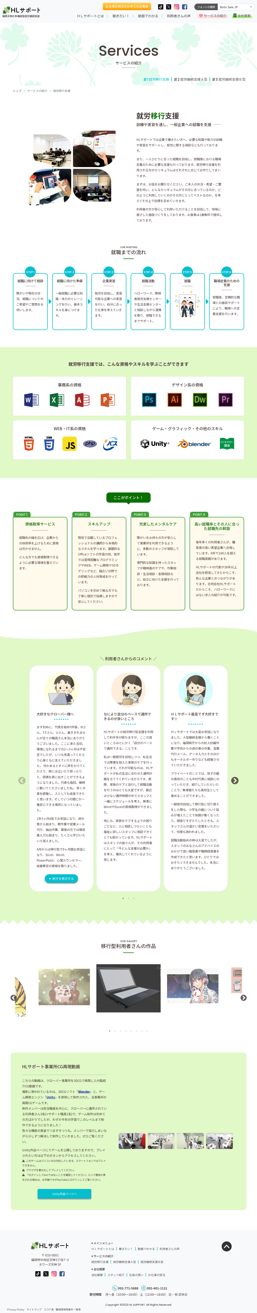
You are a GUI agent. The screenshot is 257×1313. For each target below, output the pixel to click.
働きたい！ (120, 16)
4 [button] (126, 1031)
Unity (50, 1097)
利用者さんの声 (179, 16)
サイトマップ (34, 1309)
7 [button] (142, 1031)
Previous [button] (19, 778)
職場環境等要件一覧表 (68, 1309)
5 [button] (131, 1031)
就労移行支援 (100, 1262)
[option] (61, 778)
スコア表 (49, 1309)
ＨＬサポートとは (90, 16)
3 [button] (134, 898)
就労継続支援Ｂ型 (231, 79)
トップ (17, 91)
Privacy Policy (15, 1309)
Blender (84, 1091)
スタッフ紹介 (116, 1275)
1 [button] (123, 898)
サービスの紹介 (215, 15)
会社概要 (244, 15)
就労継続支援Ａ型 (192, 79)
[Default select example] (236, 7)
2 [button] (128, 898)
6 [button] (136, 1031)
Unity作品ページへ (64, 1194)
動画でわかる (148, 16)
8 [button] (147, 1031)
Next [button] (232, 778)
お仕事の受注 (156, 1275)
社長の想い (136, 1275)
